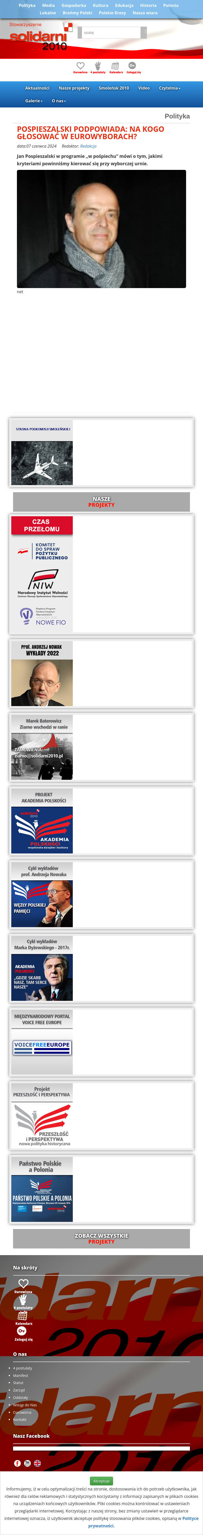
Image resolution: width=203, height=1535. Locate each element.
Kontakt (19, 1419)
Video (144, 88)
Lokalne (48, 13)
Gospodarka (74, 5)
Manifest (20, 1375)
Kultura (100, 5)
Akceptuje (101, 1480)
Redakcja (88, 146)
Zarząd (19, 1390)
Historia (148, 5)
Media (48, 5)
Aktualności (37, 88)
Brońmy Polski (77, 13)
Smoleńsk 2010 (114, 88)
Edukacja (124, 5)
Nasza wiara (145, 13)
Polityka (27, 5)
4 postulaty (22, 1368)
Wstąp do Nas (25, 1404)
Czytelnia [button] (169, 88)
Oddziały (20, 1397)
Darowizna (22, 1412)
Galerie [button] (34, 101)
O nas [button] (59, 101)
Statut (18, 1382)
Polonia (171, 5)
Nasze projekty (74, 88)
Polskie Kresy (112, 13)
